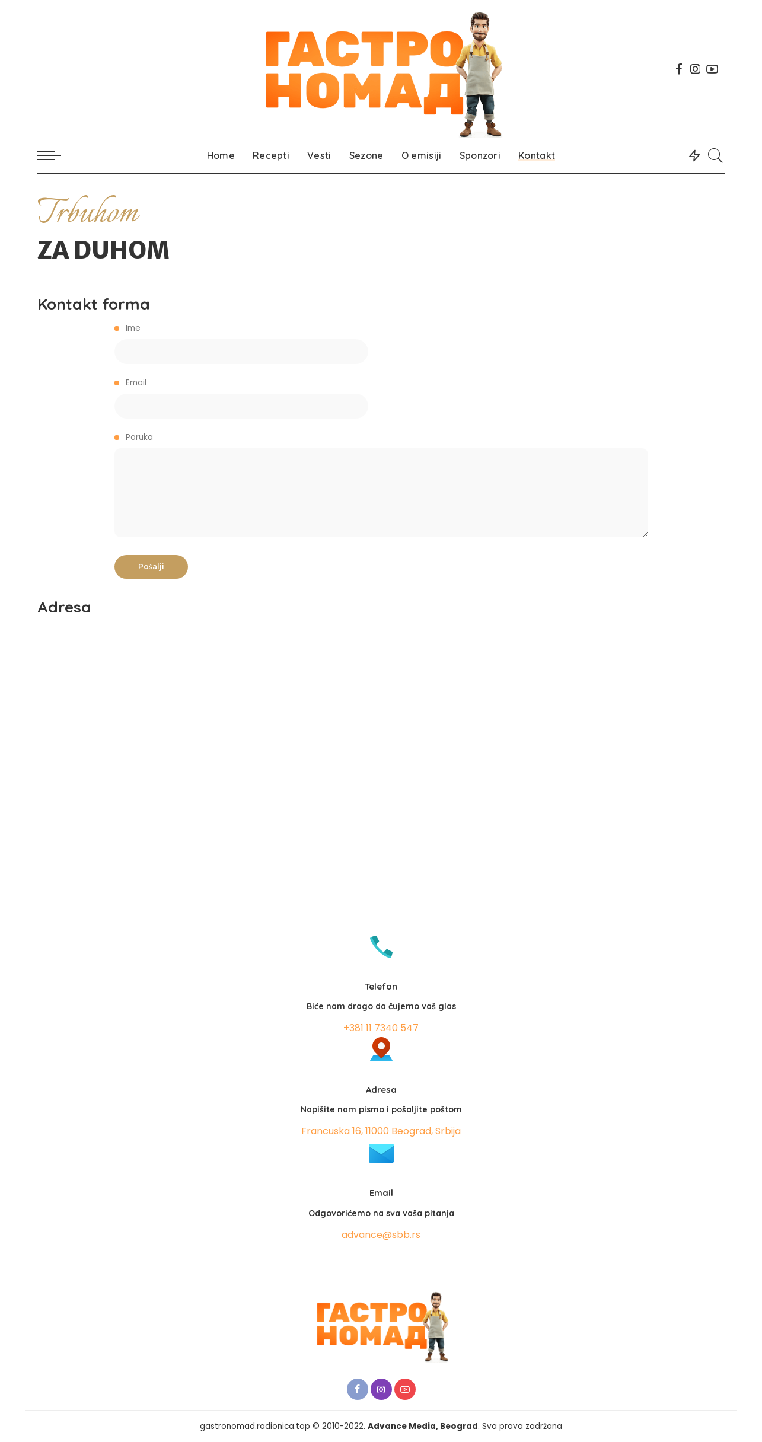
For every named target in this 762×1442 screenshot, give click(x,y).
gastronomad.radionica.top (255, 1426)
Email (381, 398)
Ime (381, 343)
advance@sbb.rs (381, 1235)
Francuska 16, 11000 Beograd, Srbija (381, 1131)
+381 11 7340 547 (381, 1028)
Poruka (381, 484)
